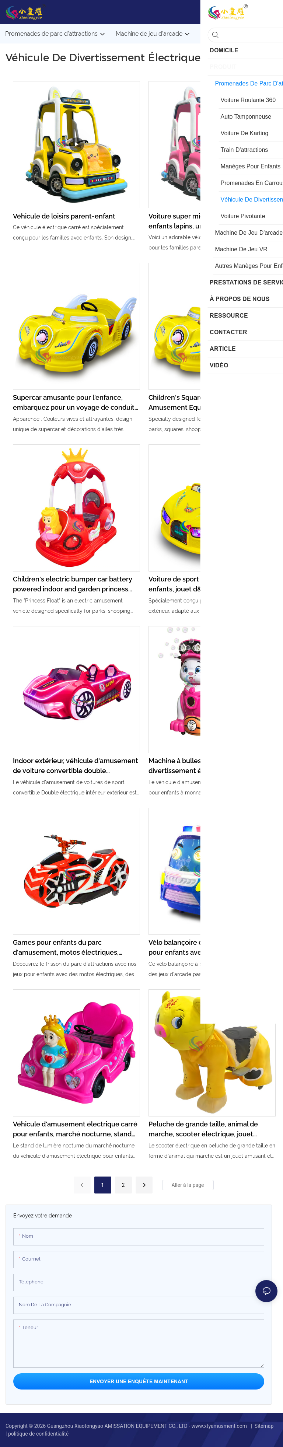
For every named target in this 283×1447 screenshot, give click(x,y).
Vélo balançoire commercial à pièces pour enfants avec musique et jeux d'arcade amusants (206, 948)
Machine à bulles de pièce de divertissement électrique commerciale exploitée (211, 766)
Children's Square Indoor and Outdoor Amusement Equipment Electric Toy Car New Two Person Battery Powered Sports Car (211, 403)
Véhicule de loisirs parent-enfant (64, 216)
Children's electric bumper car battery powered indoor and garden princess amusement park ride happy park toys (72, 584)
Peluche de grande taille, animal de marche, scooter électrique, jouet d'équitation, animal (203, 1129)
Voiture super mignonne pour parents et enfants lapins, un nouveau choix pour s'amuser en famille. (212, 221)
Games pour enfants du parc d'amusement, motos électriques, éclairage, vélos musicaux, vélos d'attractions (66, 948)
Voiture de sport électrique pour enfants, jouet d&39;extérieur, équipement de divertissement (199, 584)
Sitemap (264, 1426)
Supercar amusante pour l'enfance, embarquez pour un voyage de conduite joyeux (76, 403)
